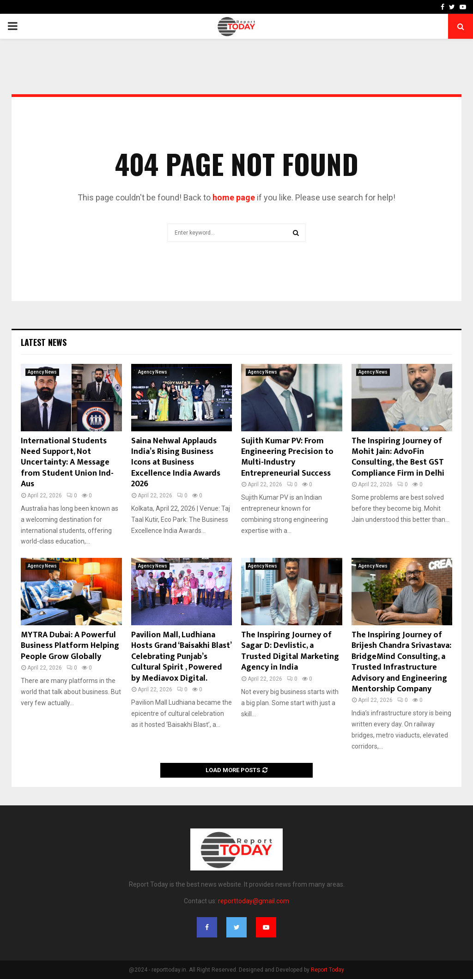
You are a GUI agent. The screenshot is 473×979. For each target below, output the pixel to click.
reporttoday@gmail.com (253, 901)
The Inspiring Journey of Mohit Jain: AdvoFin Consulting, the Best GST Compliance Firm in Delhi (398, 457)
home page (233, 197)
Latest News (44, 342)
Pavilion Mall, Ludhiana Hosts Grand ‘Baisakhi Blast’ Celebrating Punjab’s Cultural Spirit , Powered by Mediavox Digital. (181, 656)
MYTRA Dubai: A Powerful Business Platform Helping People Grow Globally (70, 646)
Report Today (327, 970)
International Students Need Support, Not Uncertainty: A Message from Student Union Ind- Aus (67, 462)
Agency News (42, 372)
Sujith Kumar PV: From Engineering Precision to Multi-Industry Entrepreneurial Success (287, 457)
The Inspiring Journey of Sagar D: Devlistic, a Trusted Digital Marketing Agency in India (290, 651)
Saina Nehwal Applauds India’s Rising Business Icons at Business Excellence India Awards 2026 (175, 462)
